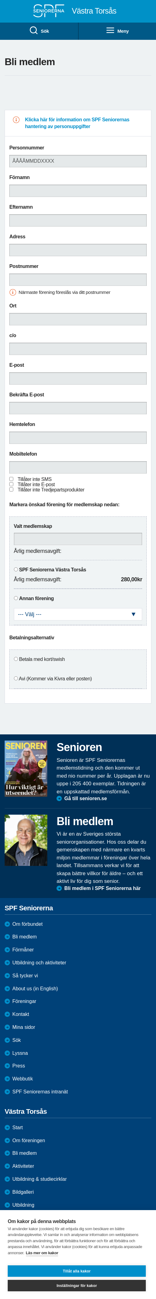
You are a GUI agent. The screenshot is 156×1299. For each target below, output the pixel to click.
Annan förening (36, 598)
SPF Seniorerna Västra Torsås (52, 569)
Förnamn (19, 177)
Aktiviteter (23, 1166)
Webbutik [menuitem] (22, 1078)
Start (17, 1127)
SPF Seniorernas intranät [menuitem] (40, 1091)
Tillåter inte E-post (36, 484)
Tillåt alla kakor (77, 1271)
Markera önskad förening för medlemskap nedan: (64, 504)
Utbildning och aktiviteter (39, 962)
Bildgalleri (23, 1192)
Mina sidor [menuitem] (23, 1027)
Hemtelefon (22, 424)
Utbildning (23, 1205)
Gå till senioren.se (85, 798)
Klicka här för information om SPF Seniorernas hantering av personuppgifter (77, 123)
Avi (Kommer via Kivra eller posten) (55, 678)
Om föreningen (28, 1140)
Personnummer (26, 147)
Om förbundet (27, 924)
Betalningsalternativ (31, 637)
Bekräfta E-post (26, 394)
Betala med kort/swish (42, 659)
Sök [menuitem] (39, 31)
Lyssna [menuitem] (20, 1053)
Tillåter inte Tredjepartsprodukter (51, 489)
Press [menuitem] (18, 1065)
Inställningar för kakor (77, 1286)
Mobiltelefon (23, 454)
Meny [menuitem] (117, 31)
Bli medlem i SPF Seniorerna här (102, 888)
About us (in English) (35, 988)
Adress (17, 236)
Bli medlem (24, 936)
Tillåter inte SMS (35, 479)
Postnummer (23, 266)
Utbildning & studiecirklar (39, 1179)
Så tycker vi (25, 975)
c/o (12, 335)
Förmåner (23, 949)
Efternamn (21, 207)
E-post (16, 365)
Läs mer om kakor (42, 1253)
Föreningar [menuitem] (24, 1001)
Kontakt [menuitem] (20, 1014)
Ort (12, 305)
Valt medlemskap (33, 526)
